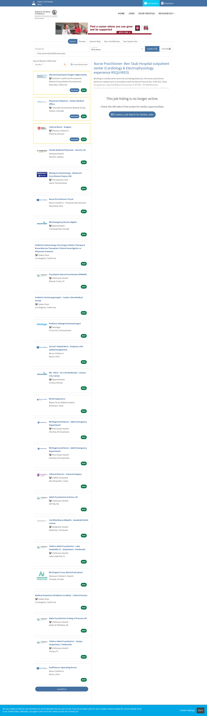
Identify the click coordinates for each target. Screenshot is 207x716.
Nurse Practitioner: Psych (61, 199)
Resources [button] (166, 13)
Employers (167, 3)
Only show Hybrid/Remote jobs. (51, 53)
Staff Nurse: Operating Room (63, 667)
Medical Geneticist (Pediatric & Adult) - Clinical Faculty (61, 595)
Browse (82, 41)
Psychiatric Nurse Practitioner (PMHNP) (68, 274)
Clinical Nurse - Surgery (60, 127)
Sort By (38, 64)
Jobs (131, 13)
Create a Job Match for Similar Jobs (132, 114)
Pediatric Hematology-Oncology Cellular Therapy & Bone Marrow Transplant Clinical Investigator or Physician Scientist (60, 248)
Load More (61, 689)
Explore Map (95, 41)
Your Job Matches (112, 41)
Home (121, 13)
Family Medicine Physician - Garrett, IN (67, 150)
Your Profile (146, 13)
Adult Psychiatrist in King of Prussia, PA (68, 618)
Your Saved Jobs (130, 41)
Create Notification (79, 64)
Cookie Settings (187, 710)
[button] (166, 49)
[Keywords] (62, 49)
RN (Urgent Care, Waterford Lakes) (66, 572)
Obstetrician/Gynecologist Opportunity (68, 74)
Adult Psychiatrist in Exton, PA (63, 497)
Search (73, 41)
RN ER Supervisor (57, 398)
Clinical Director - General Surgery (65, 474)
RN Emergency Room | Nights (63, 222)
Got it (200, 710)
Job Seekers (151, 3)
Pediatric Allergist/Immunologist (65, 323)
